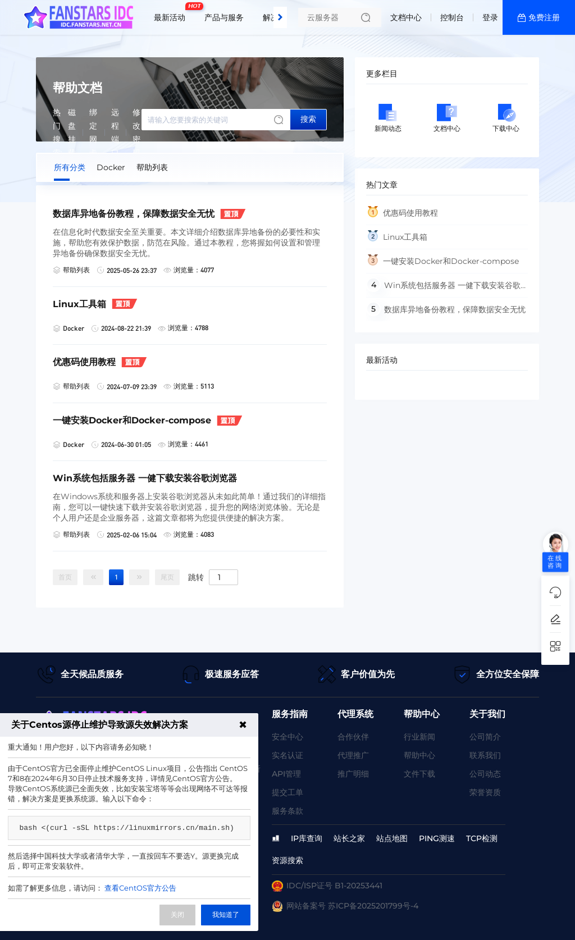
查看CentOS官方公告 (140, 887)
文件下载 (419, 774)
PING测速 (437, 838)
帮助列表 (152, 167)
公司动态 (485, 774)
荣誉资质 (485, 792)
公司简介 (485, 737)
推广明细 (353, 774)
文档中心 (406, 17)
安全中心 (287, 737)
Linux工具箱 (405, 237)
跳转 (196, 577)
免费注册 (544, 17)
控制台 (452, 17)
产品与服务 (224, 17)
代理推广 (353, 755)
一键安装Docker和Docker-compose (451, 261)
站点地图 (392, 838)
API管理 (286, 774)
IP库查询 (306, 838)
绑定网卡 (93, 132)
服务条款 (287, 811)
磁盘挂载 (72, 132)
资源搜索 (287, 860)
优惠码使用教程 (410, 213)
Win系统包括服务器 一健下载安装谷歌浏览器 (443, 289)
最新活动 (172, 12)
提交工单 (287, 792)
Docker (111, 167)
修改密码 (136, 132)
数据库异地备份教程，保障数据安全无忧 (455, 309)
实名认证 (287, 755)
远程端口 (115, 132)
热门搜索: (57, 132)
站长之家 (349, 838)
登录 (490, 17)
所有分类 (69, 167)
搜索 (308, 119)
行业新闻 (419, 737)
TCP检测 (482, 838)
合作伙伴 (353, 737)
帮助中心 (419, 755)
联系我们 (485, 755)
